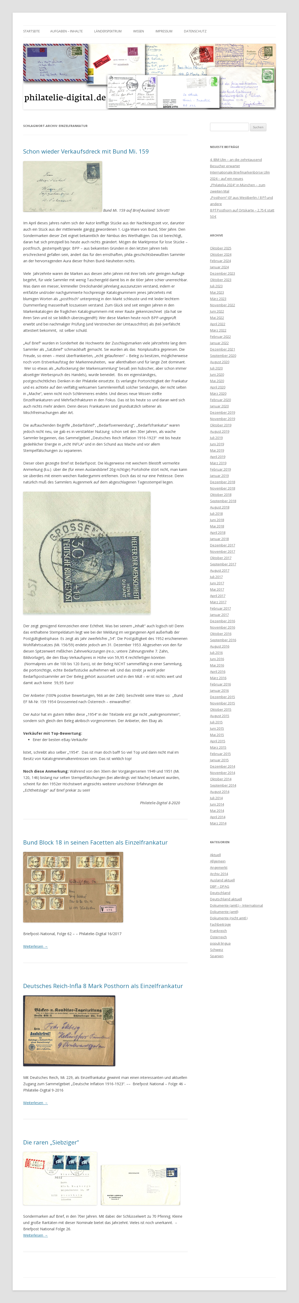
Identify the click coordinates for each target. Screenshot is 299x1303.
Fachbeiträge (220, 924)
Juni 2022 (217, 311)
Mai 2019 (217, 450)
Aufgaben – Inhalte (66, 31)
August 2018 (219, 507)
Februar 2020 (220, 399)
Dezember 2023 (222, 273)
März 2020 (218, 393)
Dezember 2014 (222, 766)
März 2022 (218, 330)
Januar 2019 (219, 475)
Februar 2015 (220, 753)
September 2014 (223, 785)
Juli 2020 (216, 368)
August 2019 (219, 431)
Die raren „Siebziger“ (51, 1142)
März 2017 (218, 602)
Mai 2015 (217, 734)
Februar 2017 (220, 608)
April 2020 (217, 387)
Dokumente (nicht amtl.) (228, 918)
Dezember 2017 (222, 545)
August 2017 (219, 570)
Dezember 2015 (222, 696)
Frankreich (218, 930)
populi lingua (220, 943)
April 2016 (217, 671)
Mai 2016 (217, 665)
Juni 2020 (217, 374)
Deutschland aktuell (226, 899)
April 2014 (217, 817)
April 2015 (217, 741)
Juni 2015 (217, 728)
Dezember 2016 (222, 621)
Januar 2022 (219, 342)
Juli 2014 (216, 798)
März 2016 (218, 677)
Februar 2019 (220, 469)
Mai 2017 (217, 589)
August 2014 (219, 791)
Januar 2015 (219, 760)
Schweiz (216, 949)
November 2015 (222, 703)
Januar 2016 (219, 690)
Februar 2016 (220, 684)
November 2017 (222, 551)
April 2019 (217, 456)
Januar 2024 (219, 267)
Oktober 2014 (220, 779)
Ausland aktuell (222, 880)
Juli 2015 (216, 722)
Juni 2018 (217, 519)
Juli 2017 (216, 576)
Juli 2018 (216, 513)
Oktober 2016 (220, 633)
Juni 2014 (217, 804)
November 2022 (222, 305)
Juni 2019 (217, 444)
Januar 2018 (219, 538)
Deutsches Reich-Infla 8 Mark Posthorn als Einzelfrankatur (103, 986)
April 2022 (217, 324)
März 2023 (218, 298)
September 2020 (223, 355)
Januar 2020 (219, 406)
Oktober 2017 (220, 557)
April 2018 (217, 532)
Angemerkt (218, 867)
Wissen (138, 31)
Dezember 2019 (222, 412)
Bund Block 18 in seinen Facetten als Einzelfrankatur (95, 842)
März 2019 (218, 463)
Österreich (218, 937)
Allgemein (218, 861)
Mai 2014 (217, 810)
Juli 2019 (216, 437)
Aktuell (215, 854)
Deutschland (220, 892)
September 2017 (223, 564)
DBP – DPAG (219, 886)
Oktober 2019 (220, 425)
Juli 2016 (216, 652)
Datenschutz (195, 31)
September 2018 (223, 501)
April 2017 (217, 595)
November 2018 (222, 488)
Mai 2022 (217, 317)
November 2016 (222, 627)
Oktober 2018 (220, 494)
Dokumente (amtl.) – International (236, 905)
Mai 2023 (217, 292)
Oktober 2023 (220, 279)
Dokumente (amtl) (224, 911)
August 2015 (219, 715)
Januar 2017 (219, 614)
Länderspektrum (108, 31)
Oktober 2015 (220, 709)
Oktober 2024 (220, 254)
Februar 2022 (220, 336)
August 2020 (219, 361)
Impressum (164, 31)
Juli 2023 (216, 286)
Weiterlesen (35, 946)
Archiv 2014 (219, 873)
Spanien (216, 956)
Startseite (31, 31)
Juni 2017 (217, 583)
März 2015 (218, 747)
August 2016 (219, 646)
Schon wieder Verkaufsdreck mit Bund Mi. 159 (86, 151)
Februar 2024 (220, 260)
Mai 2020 (217, 380)
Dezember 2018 (222, 482)
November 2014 (222, 772)
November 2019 (222, 418)
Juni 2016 (217, 659)
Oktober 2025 (220, 248)
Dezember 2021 (222, 349)
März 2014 (218, 823)
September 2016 (223, 640)
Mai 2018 (217, 526)
